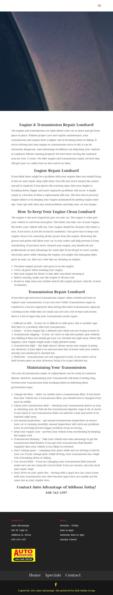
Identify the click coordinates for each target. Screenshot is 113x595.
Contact (73, 575)
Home (35, 575)
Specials (53, 575)
